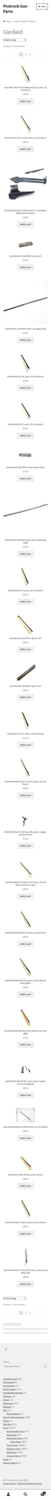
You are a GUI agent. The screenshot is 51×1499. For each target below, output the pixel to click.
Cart (40, 1492)
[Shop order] (14, 39)
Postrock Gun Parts (15, 8)
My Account (8, 1494)
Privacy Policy (9, 1483)
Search (6, 1361)
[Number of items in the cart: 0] (6, 1349)
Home (8, 21)
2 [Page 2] (25, 54)
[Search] (45, 1366)
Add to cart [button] (25, 101)
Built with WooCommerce (30, 1483)
